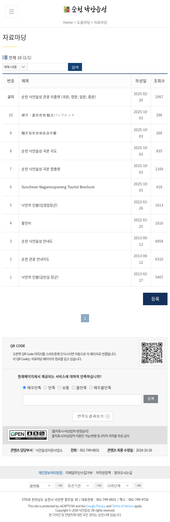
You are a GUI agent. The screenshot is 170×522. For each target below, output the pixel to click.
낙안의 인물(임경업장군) (40, 205)
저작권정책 (103, 472)
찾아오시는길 (123, 472)
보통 (65, 387)
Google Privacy (96, 506)
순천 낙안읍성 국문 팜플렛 (41, 168)
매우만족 (34, 387)
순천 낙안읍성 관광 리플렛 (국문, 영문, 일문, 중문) (59, 96)
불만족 (81, 387)
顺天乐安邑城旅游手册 (39, 132)
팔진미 (26, 223)
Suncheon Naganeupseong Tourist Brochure (58, 186)
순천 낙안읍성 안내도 (37, 241)
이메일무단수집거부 (79, 472)
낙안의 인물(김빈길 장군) (40, 276)
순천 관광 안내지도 (36, 259)
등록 (155, 298)
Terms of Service (123, 506)
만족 (51, 387)
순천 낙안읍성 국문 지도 (39, 150)
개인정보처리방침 (50, 472)
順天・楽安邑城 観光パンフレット (48, 114)
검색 (75, 67)
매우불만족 (102, 387)
